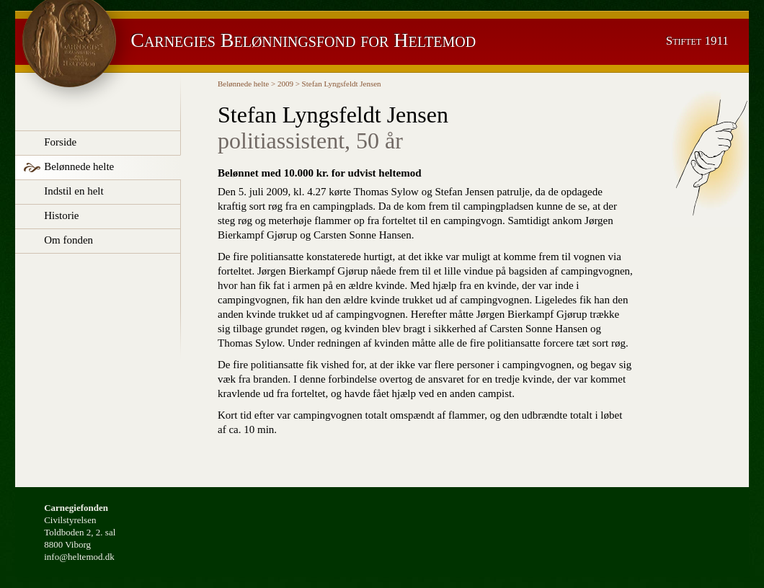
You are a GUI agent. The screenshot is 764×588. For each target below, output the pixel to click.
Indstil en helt (74, 191)
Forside (60, 142)
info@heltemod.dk (79, 556)
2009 (285, 83)
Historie (61, 215)
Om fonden (68, 240)
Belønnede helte (79, 166)
